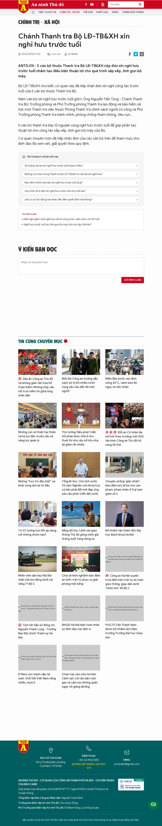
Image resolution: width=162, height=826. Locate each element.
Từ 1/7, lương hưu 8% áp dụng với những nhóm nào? (37, 532)
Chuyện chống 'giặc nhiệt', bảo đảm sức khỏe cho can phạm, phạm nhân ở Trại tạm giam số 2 (123, 488)
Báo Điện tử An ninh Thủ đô (23, 6)
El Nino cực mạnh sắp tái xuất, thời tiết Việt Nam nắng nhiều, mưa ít (37, 678)
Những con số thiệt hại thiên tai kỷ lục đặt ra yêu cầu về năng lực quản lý (37, 436)
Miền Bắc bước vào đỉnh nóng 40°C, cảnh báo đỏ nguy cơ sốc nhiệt (121, 383)
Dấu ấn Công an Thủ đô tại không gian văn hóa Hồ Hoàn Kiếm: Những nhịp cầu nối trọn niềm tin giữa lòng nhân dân (36, 387)
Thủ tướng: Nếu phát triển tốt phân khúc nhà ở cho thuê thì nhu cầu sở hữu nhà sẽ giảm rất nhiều (80, 438)
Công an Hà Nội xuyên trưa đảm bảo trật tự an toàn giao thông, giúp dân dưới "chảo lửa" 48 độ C (124, 582)
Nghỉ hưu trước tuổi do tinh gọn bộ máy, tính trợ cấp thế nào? (58, 224)
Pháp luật (102, 12)
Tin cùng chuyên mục (40, 341)
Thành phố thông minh (136, 12)
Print (142, 54)
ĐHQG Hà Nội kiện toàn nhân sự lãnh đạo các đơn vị (80, 627)
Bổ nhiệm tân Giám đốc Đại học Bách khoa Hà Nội (123, 532)
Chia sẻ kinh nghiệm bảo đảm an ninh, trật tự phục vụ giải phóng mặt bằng (81, 580)
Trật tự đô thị (47, 12)
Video (115, 12)
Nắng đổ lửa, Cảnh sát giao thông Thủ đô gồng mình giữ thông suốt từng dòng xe (80, 535)
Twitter (136, 54)
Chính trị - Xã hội (70, 12)
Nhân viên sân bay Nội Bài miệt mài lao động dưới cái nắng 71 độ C (35, 580)
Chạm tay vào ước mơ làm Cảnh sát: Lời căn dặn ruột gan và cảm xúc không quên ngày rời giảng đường (80, 680)
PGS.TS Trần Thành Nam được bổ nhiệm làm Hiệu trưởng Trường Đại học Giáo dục (124, 631)
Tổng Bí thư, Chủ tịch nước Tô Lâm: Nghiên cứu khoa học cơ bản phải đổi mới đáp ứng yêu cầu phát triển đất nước (81, 488)
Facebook (130, 54)
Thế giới (88, 12)
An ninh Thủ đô (47, 4)
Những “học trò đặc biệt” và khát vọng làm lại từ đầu (36, 483)
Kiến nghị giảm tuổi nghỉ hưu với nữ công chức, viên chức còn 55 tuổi (62, 219)
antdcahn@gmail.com (126, 764)
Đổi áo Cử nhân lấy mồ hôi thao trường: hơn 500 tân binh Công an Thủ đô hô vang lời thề (124, 439)
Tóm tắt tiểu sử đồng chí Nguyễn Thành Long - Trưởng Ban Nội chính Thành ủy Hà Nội (37, 631)
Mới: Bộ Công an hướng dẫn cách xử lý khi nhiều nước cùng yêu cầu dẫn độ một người (80, 385)
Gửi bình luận (132, 279)
